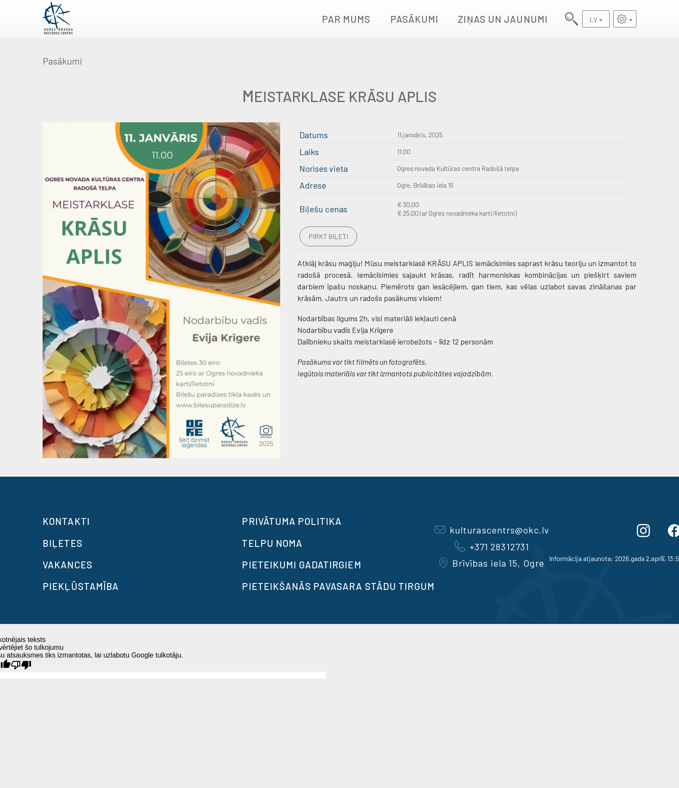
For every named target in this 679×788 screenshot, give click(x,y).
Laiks (309, 151)
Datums (313, 135)
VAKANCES (68, 564)
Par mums (346, 19)
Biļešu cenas (323, 209)
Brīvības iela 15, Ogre (491, 562)
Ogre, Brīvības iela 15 (425, 185)
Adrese (312, 185)
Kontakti (66, 521)
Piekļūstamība (81, 586)
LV (593, 19)
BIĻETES (63, 543)
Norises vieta (323, 168)
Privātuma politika (292, 521)
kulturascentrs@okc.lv (492, 529)
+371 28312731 (491, 546)
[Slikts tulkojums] (21, 665)
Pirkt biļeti (328, 236)
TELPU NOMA (272, 543)
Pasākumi (414, 19)
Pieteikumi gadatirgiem (301, 564)
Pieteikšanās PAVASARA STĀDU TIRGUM (338, 586)
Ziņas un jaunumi (503, 19)
